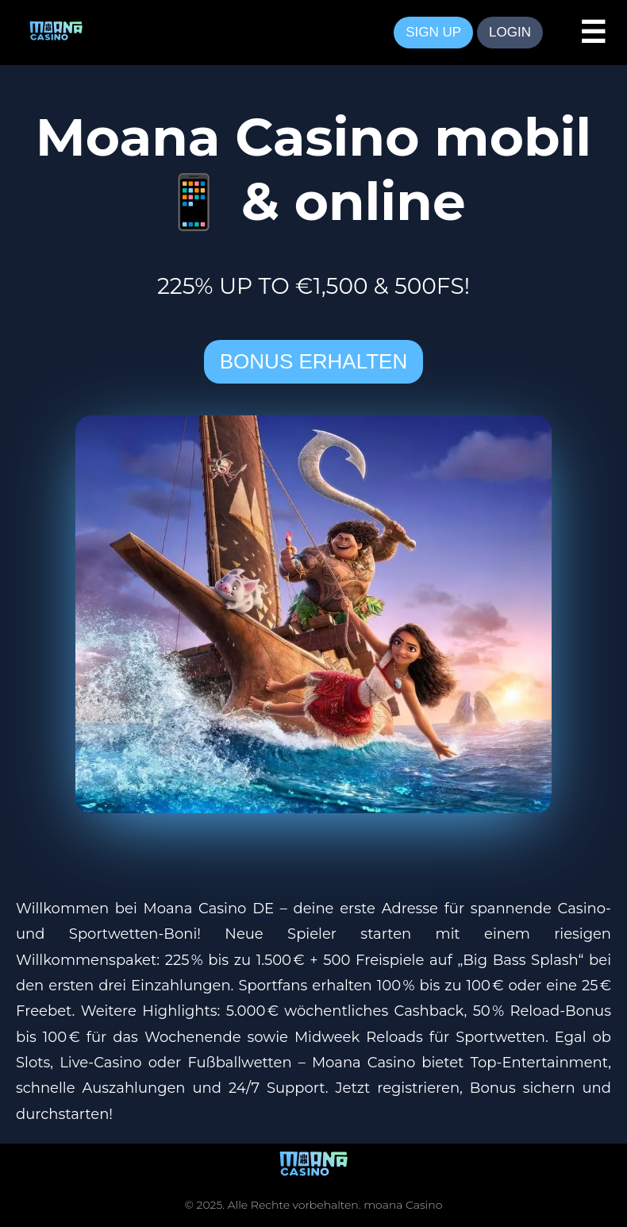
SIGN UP (433, 32)
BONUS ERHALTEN (313, 361)
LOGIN (510, 32)
